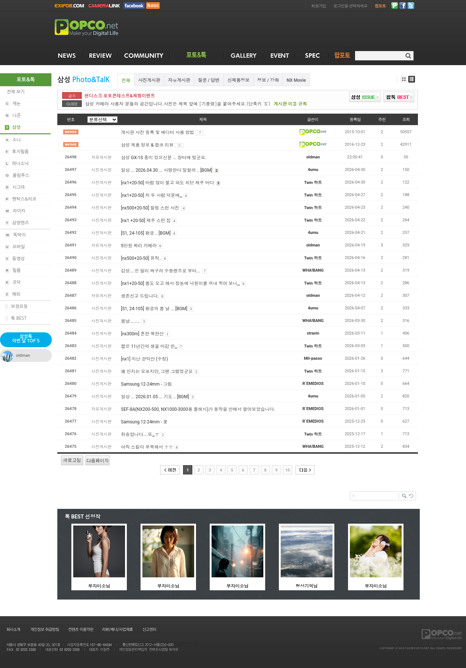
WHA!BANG (313, 270)
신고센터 (149, 629)
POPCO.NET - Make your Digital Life (95, 28)
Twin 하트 (313, 182)
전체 (125, 80)
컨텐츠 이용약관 (80, 629)
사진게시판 (149, 80)
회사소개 (13, 629)
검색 (408, 55)
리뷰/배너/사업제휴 (117, 629)
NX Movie (296, 80)
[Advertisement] (279, 29)
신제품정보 (238, 80)
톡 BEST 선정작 (83, 517)
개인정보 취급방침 (44, 629)
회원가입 (318, 6)
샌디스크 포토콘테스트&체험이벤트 (119, 95)
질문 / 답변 (208, 80)
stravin (313, 333)
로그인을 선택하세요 (350, 6)
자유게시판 (179, 80)
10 (287, 470)
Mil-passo (313, 358)
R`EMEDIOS (313, 383)
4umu (313, 169)
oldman (313, 157)
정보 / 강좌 (268, 80)
